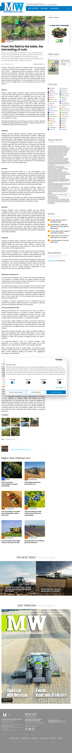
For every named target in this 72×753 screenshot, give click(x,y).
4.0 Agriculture (56, 146)
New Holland (66, 184)
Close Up (52, 129)
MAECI (67, 179)
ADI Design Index (52, 148)
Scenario (64, 99)
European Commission (54, 167)
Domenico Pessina (52, 160)
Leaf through (65, 61)
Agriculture (61, 149)
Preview (63, 97)
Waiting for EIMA (66, 111)
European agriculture (64, 162)
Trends (63, 101)
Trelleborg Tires (65, 199)
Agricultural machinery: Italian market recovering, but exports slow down (18, 589)
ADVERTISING (25, 738)
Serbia (64, 191)
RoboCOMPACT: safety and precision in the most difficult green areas (59, 226)
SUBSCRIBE (51, 261)
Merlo (61, 184)
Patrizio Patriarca (52, 187)
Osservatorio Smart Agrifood (55, 186)
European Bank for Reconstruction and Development (57, 164)
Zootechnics (51, 203)
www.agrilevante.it (60, 722)
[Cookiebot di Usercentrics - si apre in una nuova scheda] (56, 360)
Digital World (53, 94)
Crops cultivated (59, 158)
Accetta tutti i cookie (56, 392)
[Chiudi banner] (65, 359)
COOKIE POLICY (44, 738)
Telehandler (55, 197)
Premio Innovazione (53, 189)
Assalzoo (58, 151)
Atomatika (64, 151)
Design (66, 158)
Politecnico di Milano (63, 187)
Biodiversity (56, 153)
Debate (63, 107)
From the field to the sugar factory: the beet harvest (10, 541)
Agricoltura (66, 148)
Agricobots (60, 148)
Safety (51, 109)
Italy (57, 176)
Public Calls (53, 99)
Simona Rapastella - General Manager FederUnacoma (57, 195)
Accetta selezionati (36, 392)
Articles (63, 64)
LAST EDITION (33, 8)
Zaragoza (66, 201)
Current (63, 129)
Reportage (52, 122)
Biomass (63, 120)
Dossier (51, 97)
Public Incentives (63, 189)
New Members (65, 103)
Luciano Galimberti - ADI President (56, 179)
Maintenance (53, 111)
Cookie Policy (61, 374)
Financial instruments (53, 172)
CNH (62, 157)
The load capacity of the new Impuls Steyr (59, 241)
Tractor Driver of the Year (54, 199)
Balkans (50, 153)
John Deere (62, 176)
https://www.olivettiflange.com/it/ (20, 449)
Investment (67, 174)
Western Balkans (59, 201)
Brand (51, 96)
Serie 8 (49, 193)
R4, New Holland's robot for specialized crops (58, 221)
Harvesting (8, 439)
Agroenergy (65, 112)
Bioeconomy (53, 101)
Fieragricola (55, 170)
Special (63, 122)
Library (51, 90)
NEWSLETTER (34, 738)
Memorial (52, 92)
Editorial (64, 92)
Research (64, 118)
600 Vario (63, 146)
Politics (51, 112)
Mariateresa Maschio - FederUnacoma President (57, 181)
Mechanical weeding (53, 184)
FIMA (60, 170)
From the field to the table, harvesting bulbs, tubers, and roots (10, 513)
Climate (58, 157)
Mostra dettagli (59, 387)
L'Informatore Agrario (53, 177)
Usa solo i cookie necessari (16, 392)
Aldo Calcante (51, 151)
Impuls (65, 172)
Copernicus (51, 158)
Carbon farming (62, 155)
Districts (52, 118)
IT (67, 8)
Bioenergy (52, 114)
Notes (51, 125)
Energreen (50, 162)
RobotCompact (58, 191)
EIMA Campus (65, 94)
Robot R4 (50, 191)
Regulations (53, 107)
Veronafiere (51, 201)
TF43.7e (50, 146)
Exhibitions (64, 114)
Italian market (51, 176)
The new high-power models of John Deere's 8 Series (60, 232)
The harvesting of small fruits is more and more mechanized (33, 513)
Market (63, 127)
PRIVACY (53, 738)
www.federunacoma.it (31, 726)
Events (63, 124)
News (50, 124)
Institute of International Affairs (55, 174)
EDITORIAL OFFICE (15, 738)
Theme (51, 105)
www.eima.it (62, 721)
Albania (67, 149)
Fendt (49, 170)
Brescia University (52, 155)
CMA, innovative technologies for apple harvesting (9, 484)
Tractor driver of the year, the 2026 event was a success (59, 236)
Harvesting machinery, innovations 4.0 (33, 483)
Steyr (49, 197)
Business (51, 103)
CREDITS (60, 738)
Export (62, 167)
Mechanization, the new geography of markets (51, 590)
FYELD (61, 172)
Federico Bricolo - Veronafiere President (58, 168)
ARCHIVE (44, 8)
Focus (63, 125)
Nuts (14, 439)
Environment (53, 116)
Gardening (52, 127)
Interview (64, 90)
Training (51, 88)
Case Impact (51, 157)
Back (44, 64)
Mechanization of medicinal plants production (34, 541)
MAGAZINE (54, 8)
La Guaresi (62, 177)
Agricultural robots (52, 149)
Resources (64, 88)
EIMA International (63, 160)
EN (70, 8)
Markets (51, 120)
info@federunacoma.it (7, 726)
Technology (65, 116)
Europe (56, 162)
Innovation (64, 96)
